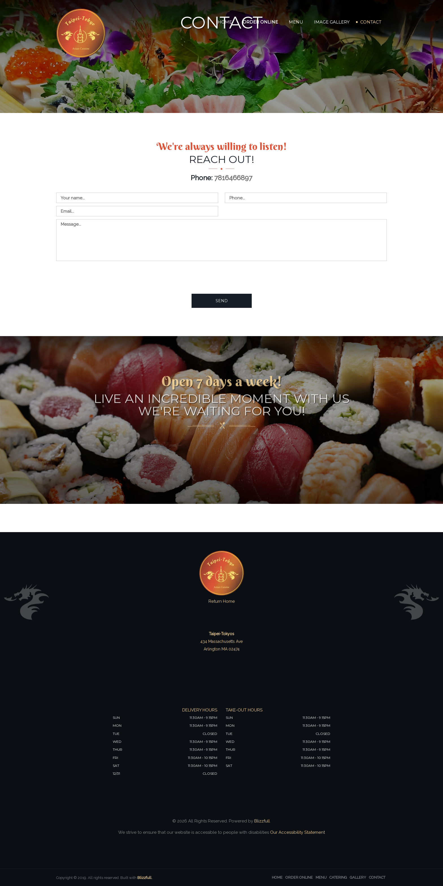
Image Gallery (331, 22)
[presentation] (99, 277)
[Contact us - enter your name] (137, 198)
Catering (338, 877)
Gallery (358, 877)
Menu (296, 22)
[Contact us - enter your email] (137, 211)
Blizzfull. (144, 878)
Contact (370, 22)
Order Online (260, 22)
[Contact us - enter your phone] (306, 198)
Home (225, 22)
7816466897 (233, 178)
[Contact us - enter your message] (221, 240)
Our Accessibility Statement (297, 832)
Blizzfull (262, 821)
